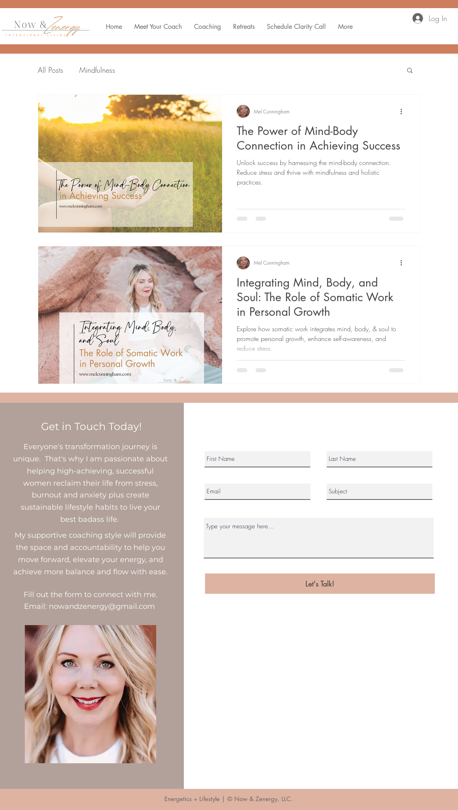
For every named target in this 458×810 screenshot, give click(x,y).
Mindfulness (97, 70)
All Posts (50, 70)
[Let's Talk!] (320, 583)
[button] (410, 71)
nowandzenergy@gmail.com (102, 606)
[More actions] (404, 111)
